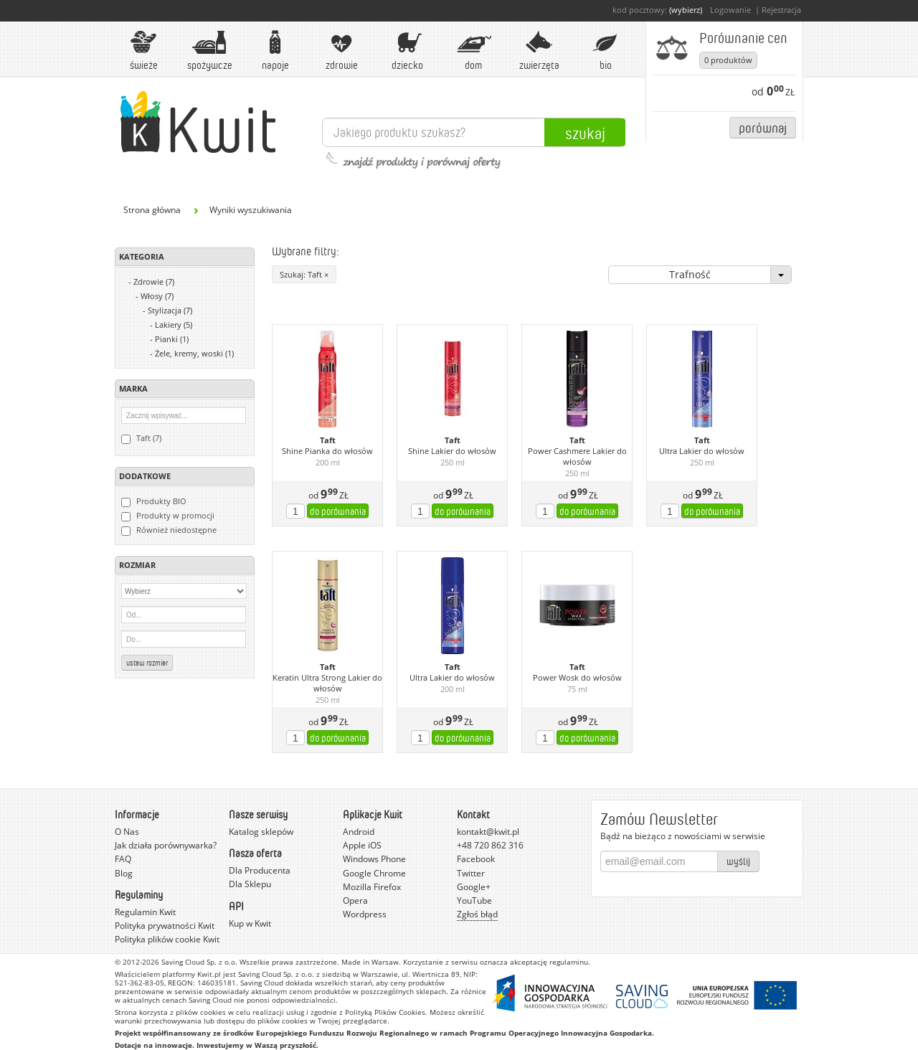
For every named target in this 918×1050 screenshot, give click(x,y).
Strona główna (152, 210)
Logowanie (730, 9)
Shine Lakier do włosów (452, 451)
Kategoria (141, 256)
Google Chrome (374, 873)
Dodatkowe (145, 475)
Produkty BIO (153, 501)
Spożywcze (209, 50)
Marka (133, 388)
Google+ (474, 887)
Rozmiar (137, 564)
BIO (605, 50)
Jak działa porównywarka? (166, 845)
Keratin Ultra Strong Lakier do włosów (327, 683)
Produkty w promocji (167, 515)
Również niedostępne (169, 530)
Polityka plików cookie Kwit (167, 939)
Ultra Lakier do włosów (701, 451)
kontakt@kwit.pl (488, 832)
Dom (473, 50)
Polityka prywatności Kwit (164, 925)
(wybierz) (685, 9)
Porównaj (763, 127)
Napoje (275, 50)
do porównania (338, 511)
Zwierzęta (539, 50)
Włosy (157, 295)
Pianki (172, 339)
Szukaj (585, 132)
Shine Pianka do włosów (327, 451)
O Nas (127, 832)
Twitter (471, 873)
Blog (124, 873)
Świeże (143, 50)
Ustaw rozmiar (147, 663)
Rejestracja (781, 9)
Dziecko (407, 50)
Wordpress (365, 914)
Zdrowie (341, 50)
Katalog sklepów (261, 832)
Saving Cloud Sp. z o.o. (199, 962)
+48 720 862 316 (490, 845)
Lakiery (173, 324)
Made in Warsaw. (371, 962)
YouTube (474, 900)
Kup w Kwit (250, 923)
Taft (328, 440)
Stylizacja (170, 310)
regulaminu (568, 962)
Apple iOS (362, 845)
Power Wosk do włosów (577, 678)
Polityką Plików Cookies (385, 1012)
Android (358, 832)
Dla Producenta (259, 870)
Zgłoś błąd (477, 914)
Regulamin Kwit (145, 912)
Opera (355, 900)
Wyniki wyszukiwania (250, 210)
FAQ (123, 859)
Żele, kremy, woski (194, 353)
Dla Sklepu (250, 884)
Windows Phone (374, 859)
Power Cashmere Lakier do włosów (577, 456)
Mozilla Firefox (372, 887)
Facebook (476, 859)
